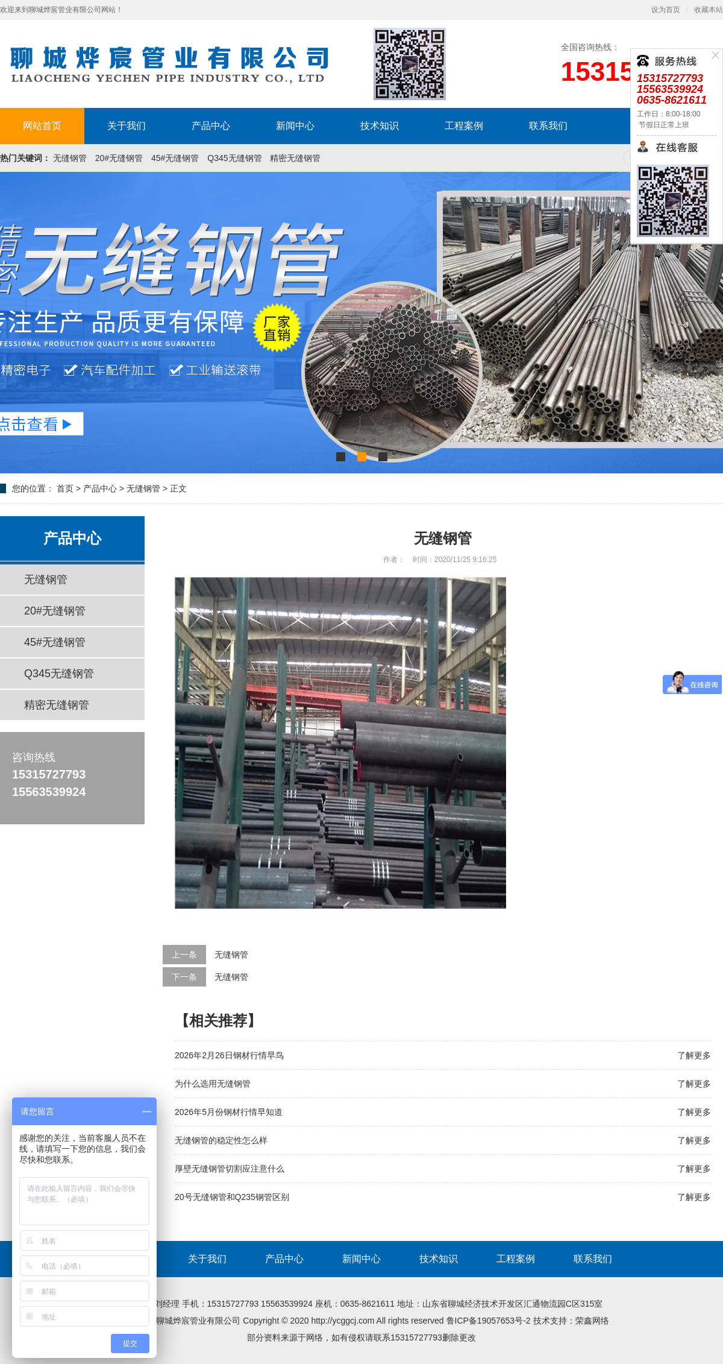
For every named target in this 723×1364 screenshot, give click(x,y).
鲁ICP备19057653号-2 (488, 1320)
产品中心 (211, 126)
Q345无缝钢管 (234, 158)
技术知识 (379, 126)
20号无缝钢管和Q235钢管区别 (232, 1197)
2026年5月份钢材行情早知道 (229, 1112)
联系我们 (548, 126)
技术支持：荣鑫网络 (571, 1320)
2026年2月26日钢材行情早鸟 (229, 1055)
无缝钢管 (70, 158)
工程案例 (464, 126)
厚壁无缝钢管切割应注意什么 (229, 1168)
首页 (65, 488)
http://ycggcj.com (342, 1320)
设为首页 (665, 9)
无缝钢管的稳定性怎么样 (221, 1140)
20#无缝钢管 (119, 158)
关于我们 (126, 126)
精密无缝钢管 (295, 158)
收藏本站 (708, 9)
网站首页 (42, 126)
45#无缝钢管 (175, 158)
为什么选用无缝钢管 (213, 1083)
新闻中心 (295, 126)
